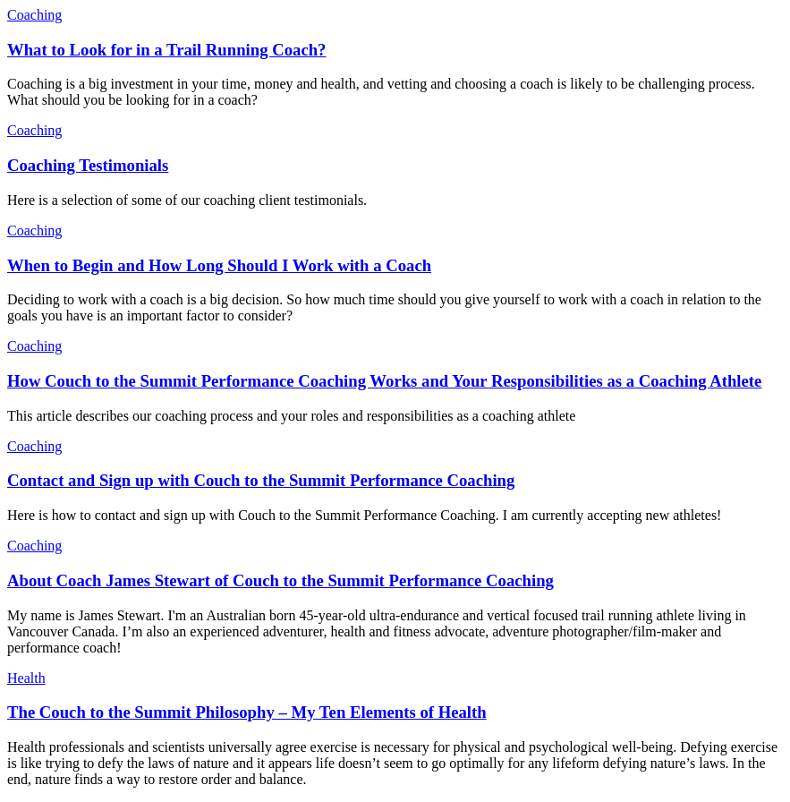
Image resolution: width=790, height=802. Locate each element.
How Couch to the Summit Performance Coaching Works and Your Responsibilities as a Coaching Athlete (384, 380)
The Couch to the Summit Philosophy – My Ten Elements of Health (247, 712)
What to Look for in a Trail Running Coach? (166, 49)
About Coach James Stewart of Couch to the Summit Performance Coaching (280, 580)
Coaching (34, 14)
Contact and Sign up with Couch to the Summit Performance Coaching (260, 480)
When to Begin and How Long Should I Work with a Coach (219, 265)
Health (26, 678)
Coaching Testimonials (87, 165)
